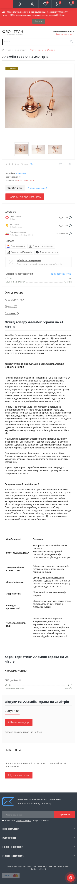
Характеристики (14, 299)
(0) (31, 164)
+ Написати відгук (18, 722)
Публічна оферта (23, 820)
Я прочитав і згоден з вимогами (27, 820)
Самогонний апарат (17, 49)
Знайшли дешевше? (37, 188)
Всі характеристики (61, 273)
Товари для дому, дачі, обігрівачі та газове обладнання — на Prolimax (38, 866)
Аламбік (68, 688)
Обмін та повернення (29, 260)
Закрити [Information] (38, 21)
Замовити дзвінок (64, 34)
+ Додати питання (18, 775)
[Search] (71, 42)
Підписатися (64, 814)
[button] (32, 4)
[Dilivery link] (70, 217)
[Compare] (70, 164)
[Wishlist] (60, 164)
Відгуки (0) (11, 306)
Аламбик (21, 173)
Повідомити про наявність (25, 197)
